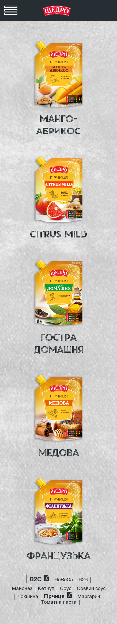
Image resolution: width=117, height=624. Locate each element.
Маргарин (89, 597)
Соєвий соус (91, 589)
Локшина (27, 597)
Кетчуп (46, 589)
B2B (83, 580)
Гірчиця (54, 596)
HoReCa (64, 580)
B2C (35, 580)
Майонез (22, 589)
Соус (65, 589)
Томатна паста (59, 602)
